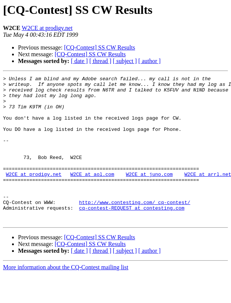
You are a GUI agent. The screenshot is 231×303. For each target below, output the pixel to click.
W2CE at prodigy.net (47, 28)
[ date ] (79, 61)
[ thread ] (100, 61)
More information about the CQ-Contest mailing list (65, 296)
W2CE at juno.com (149, 194)
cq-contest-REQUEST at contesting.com (131, 234)
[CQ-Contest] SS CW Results (99, 47)
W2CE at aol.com (92, 194)
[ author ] (149, 61)
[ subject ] (125, 61)
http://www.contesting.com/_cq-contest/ (134, 228)
